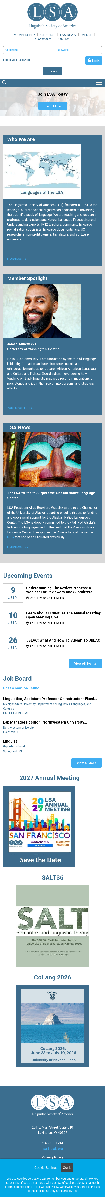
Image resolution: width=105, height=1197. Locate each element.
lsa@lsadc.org (52, 1148)
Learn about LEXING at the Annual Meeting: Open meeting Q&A (63, 615)
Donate (52, 71)
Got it (67, 1167)
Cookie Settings (45, 1167)
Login (96, 60)
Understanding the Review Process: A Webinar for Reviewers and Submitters (59, 590)
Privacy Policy (53, 1157)
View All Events (85, 663)
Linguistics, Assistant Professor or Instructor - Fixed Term (48, 699)
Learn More (53, 106)
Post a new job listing (21, 688)
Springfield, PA (13, 751)
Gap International (14, 746)
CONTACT (64, 39)
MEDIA (86, 35)
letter (11, 537)
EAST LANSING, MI (15, 713)
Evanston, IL (11, 732)
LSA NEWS (68, 35)
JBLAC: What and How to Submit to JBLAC (63, 640)
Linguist (10, 741)
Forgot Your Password (16, 60)
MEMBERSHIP (24, 35)
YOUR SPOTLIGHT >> (20, 408)
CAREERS (47, 35)
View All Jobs (87, 763)
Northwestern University (19, 728)
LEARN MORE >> (17, 259)
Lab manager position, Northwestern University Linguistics (43, 722)
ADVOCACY (42, 39)
